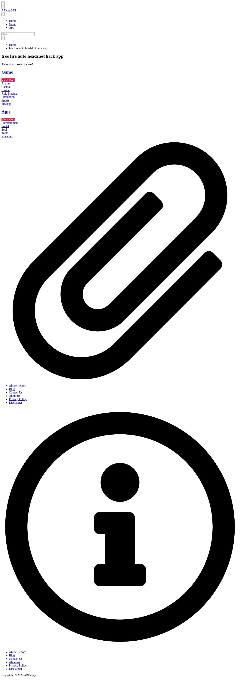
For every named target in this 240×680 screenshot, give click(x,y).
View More (8, 80)
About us (14, 395)
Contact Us (15, 392)
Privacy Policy (18, 399)
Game (12, 24)
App (11, 27)
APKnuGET (9, 10)
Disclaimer (15, 402)
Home (12, 20)
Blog (12, 389)
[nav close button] (3, 14)
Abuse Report (17, 385)
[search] (3, 38)
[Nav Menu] (3, 5)
